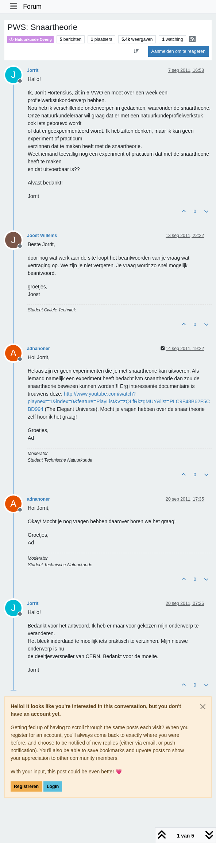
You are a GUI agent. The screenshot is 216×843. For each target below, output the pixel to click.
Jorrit (32, 70)
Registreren (26, 786)
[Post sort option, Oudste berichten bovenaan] (136, 51)
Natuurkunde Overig (30, 39)
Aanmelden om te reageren (178, 51)
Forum (32, 6)
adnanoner (38, 348)
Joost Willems (42, 235)
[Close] (202, 706)
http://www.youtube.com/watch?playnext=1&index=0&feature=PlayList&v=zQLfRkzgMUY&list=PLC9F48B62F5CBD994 (119, 401)
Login (53, 786)
